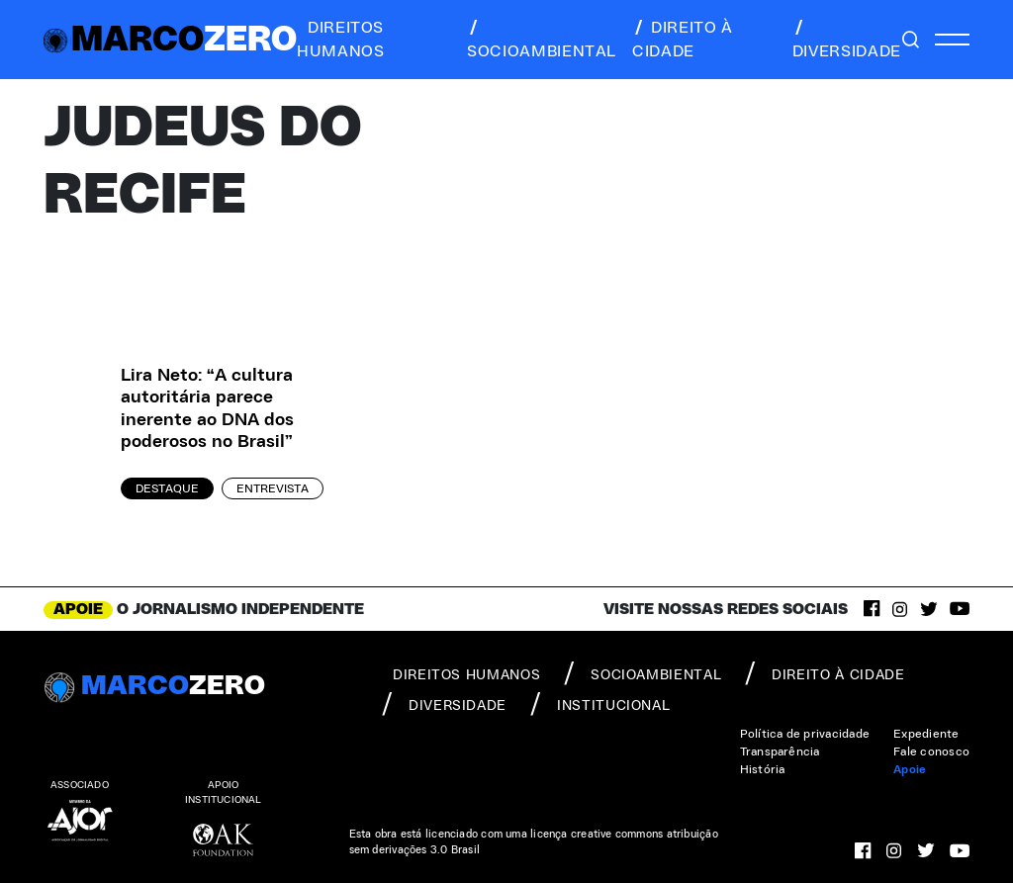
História (762, 769)
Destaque (167, 488)
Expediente (926, 734)
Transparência (780, 751)
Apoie (909, 769)
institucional (600, 704)
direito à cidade (682, 39)
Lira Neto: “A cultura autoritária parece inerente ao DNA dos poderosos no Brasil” (207, 409)
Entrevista (272, 488)
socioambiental (541, 39)
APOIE (78, 609)
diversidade (846, 39)
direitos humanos (340, 39)
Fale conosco (931, 751)
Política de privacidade (805, 734)
